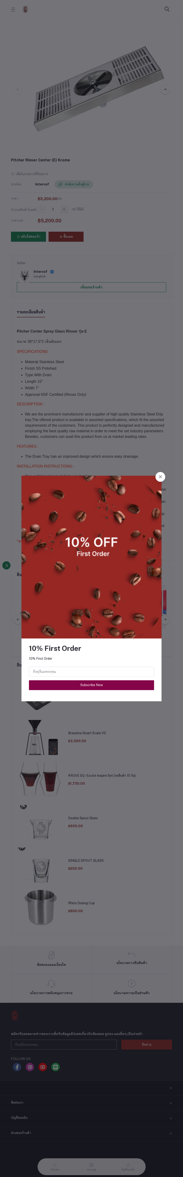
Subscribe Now (91, 685)
